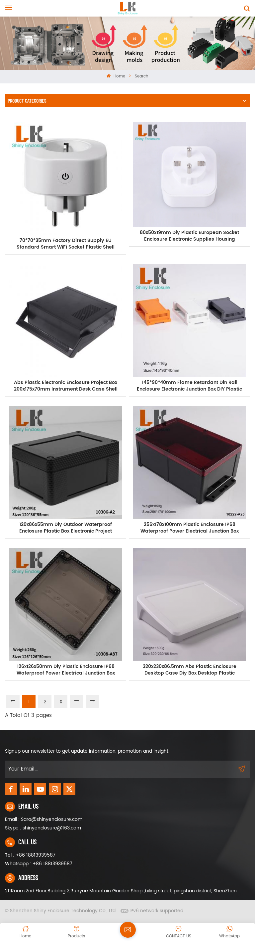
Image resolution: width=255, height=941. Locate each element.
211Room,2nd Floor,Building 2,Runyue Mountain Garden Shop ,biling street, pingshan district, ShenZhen (121, 891)
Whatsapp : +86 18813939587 (38, 864)
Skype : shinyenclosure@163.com (43, 828)
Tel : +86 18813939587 (30, 855)
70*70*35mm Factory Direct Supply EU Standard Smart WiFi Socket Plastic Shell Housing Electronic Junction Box (66, 244)
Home (116, 76)
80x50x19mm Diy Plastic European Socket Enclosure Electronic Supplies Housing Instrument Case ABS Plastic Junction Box (189, 236)
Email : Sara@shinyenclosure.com (43, 819)
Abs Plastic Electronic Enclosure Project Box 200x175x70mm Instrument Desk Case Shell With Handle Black (66, 386)
